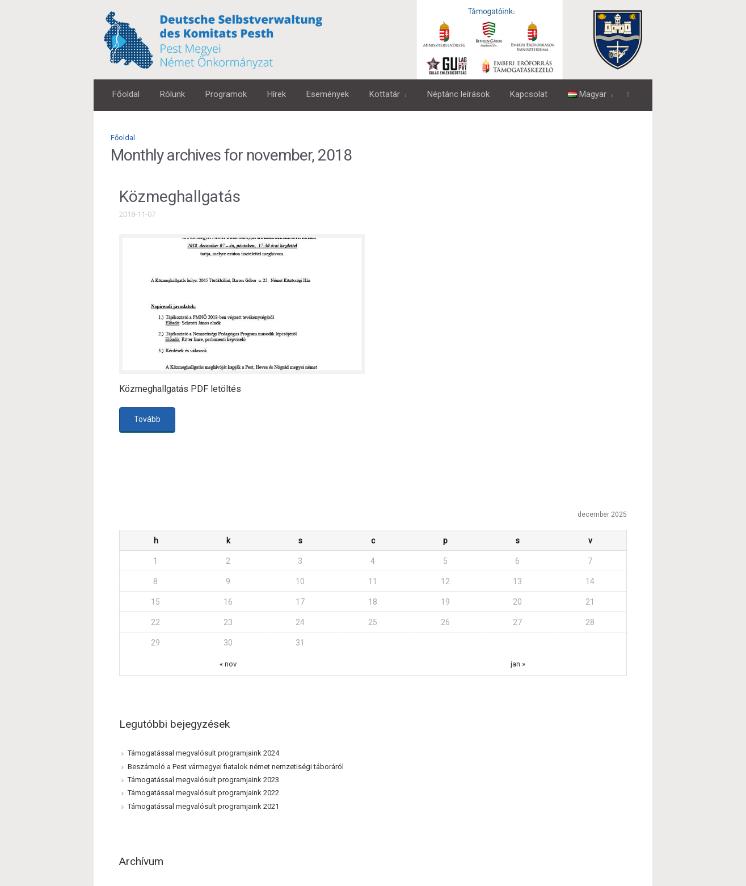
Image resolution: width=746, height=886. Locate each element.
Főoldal (123, 137)
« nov (228, 664)
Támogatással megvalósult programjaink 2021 (203, 806)
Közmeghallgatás (180, 196)
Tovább (147, 419)
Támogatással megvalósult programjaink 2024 (203, 753)
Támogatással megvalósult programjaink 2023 (203, 779)
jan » (518, 664)
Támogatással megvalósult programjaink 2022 (203, 792)
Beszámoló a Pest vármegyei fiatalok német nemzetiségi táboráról (236, 766)
